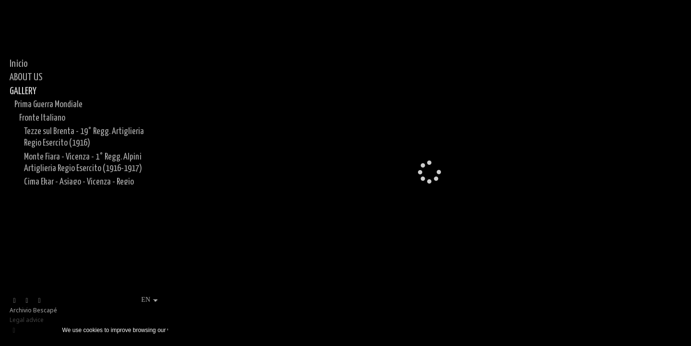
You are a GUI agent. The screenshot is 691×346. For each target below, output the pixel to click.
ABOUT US (26, 77)
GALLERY (23, 91)
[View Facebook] (14, 301)
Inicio (19, 64)
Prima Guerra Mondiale (48, 104)
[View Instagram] (27, 301)
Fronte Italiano (42, 118)
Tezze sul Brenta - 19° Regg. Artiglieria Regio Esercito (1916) (84, 137)
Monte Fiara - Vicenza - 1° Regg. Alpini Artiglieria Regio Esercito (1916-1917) (83, 162)
